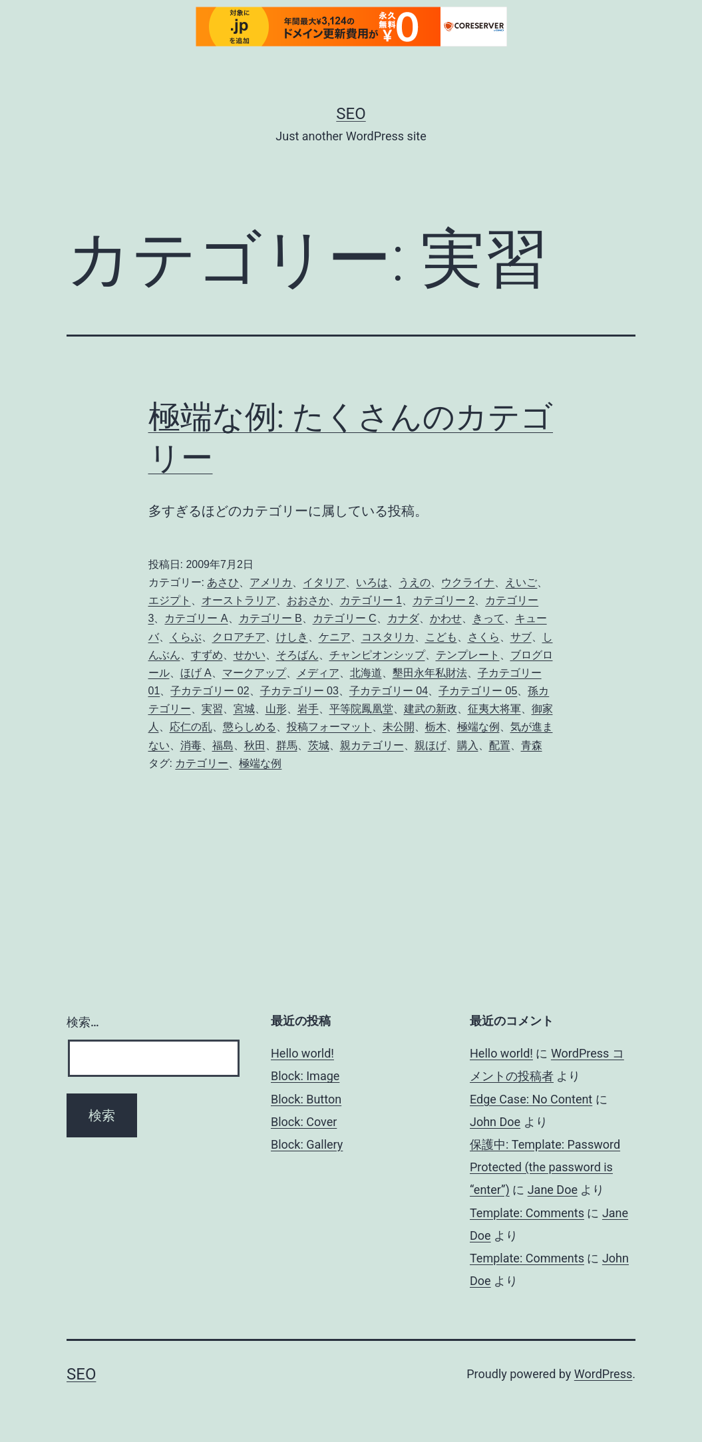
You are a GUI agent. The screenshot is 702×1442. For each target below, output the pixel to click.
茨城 (318, 745)
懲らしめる (249, 726)
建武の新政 (430, 708)
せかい (249, 654)
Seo (350, 113)
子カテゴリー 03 (299, 690)
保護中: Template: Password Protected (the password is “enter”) (545, 1167)
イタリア (324, 582)
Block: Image (305, 1076)
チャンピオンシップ (377, 654)
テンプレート (468, 654)
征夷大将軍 (494, 708)
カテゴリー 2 (443, 600)
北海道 (366, 672)
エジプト (169, 600)
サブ (521, 637)
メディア (318, 672)
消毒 (191, 745)
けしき (292, 637)
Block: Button (306, 1099)
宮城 (244, 708)
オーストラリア (239, 600)
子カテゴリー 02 (209, 690)
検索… (83, 1022)
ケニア (335, 637)
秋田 (254, 745)
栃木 (435, 726)
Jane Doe (553, 1190)
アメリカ (271, 582)
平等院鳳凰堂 (361, 708)
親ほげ (430, 745)
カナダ (403, 618)
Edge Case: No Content (531, 1099)
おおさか (308, 600)
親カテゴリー (372, 745)
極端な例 (478, 726)
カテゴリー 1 (371, 600)
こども (441, 637)
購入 (467, 745)
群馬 (286, 745)
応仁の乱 (191, 726)
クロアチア (238, 637)
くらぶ (186, 637)
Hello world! (302, 1053)
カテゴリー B (270, 618)
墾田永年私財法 (430, 672)
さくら (484, 637)
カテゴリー (201, 763)
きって (488, 618)
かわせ (446, 618)
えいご (521, 582)
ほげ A (196, 672)
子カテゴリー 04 (388, 690)
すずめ (207, 654)
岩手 (308, 708)
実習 (212, 708)
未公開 (399, 726)
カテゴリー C (345, 618)
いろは (372, 582)
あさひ (223, 582)
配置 (499, 745)
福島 (223, 745)
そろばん (297, 654)
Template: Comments (527, 1213)
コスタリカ (388, 637)
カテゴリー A (196, 618)
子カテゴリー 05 (478, 690)
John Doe (495, 1122)
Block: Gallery (307, 1144)
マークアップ (254, 672)
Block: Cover (304, 1122)
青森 (531, 745)
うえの (415, 582)
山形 (276, 708)
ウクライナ (467, 582)
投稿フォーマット (329, 726)
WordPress (603, 1374)
